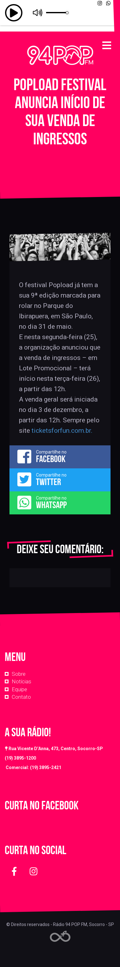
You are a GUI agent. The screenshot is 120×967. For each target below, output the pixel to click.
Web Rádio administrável (60, 936)
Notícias (21, 681)
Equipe (19, 689)
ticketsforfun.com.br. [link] (62, 430)
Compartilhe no (60, 456)
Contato (21, 697)
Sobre (19, 674)
